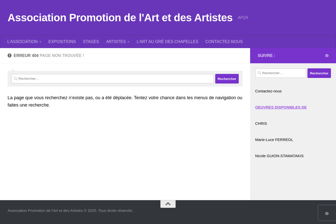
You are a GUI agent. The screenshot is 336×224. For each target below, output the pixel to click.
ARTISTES (116, 41)
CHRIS (261, 123)
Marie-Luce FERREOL (274, 139)
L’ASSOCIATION (22, 41)
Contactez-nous (268, 91)
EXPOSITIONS (62, 41)
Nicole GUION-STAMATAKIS (279, 156)
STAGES (91, 41)
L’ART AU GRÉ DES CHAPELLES (167, 41)
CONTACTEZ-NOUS (224, 41)
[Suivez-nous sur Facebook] (326, 56)
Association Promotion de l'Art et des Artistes (120, 18)
